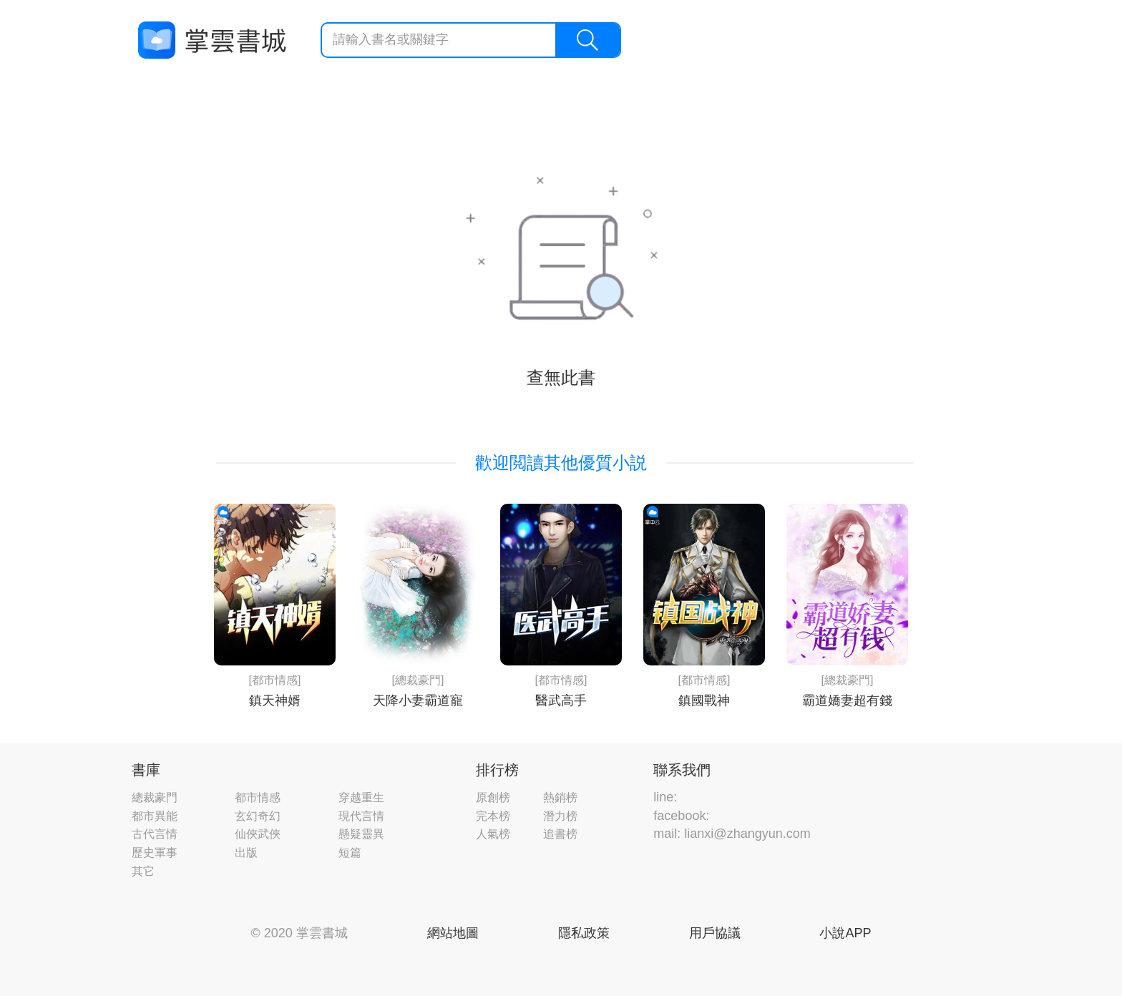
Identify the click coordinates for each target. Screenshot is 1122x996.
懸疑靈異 (361, 834)
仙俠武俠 (257, 834)
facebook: (681, 816)
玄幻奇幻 (257, 816)
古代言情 (154, 834)
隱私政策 (584, 933)
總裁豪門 (154, 797)
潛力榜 (560, 816)
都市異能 (154, 816)
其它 (143, 871)
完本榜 (493, 816)
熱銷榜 (560, 797)
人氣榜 (493, 834)
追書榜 (560, 834)
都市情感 (257, 797)
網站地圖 (453, 933)
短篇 (349, 852)
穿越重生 (361, 797)
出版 (246, 852)
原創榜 (493, 797)
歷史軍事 (154, 852)
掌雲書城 (212, 40)
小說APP (845, 933)
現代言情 (361, 816)
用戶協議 (715, 933)
